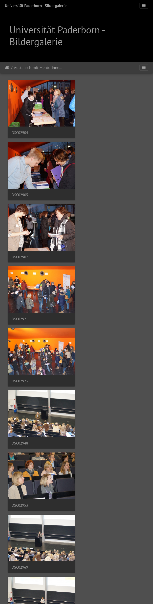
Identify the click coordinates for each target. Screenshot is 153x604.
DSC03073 (91, 498)
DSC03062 (20, 498)
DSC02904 (20, 132)
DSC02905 (91, 132)
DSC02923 (20, 254)
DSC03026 (20, 437)
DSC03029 (91, 437)
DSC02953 (20, 315)
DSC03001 (91, 376)
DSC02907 (20, 193)
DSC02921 (91, 193)
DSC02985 (20, 376)
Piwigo (84, 596)
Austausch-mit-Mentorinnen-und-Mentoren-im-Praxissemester (38, 67)
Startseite (7, 68)
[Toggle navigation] (143, 6)
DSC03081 (20, 560)
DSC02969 (91, 315)
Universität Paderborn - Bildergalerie (36, 5)
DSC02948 (91, 254)
